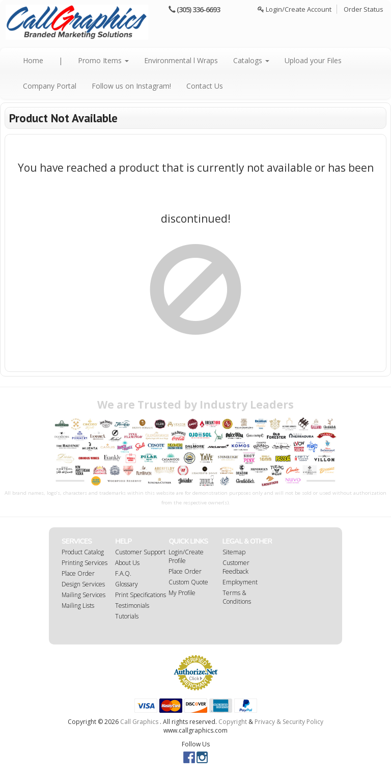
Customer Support (140, 552)
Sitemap (233, 552)
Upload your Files (313, 60)
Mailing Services (83, 594)
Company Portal (49, 86)
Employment (240, 582)
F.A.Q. (123, 573)
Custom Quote (188, 582)
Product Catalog (83, 552)
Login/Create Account (294, 9)
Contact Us (204, 86)
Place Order (78, 573)
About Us (127, 562)
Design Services (83, 584)
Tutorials (126, 616)
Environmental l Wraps (181, 60)
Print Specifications (140, 594)
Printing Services (84, 562)
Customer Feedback (235, 567)
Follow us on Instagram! (131, 86)
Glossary (126, 584)
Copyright (232, 721)
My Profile (182, 592)
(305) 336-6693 (198, 9)
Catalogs (251, 60)
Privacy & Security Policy (289, 721)
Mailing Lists (78, 605)
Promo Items (103, 60)
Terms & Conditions (236, 597)
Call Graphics (139, 721)
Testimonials (132, 605)
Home (33, 60)
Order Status (363, 9)
